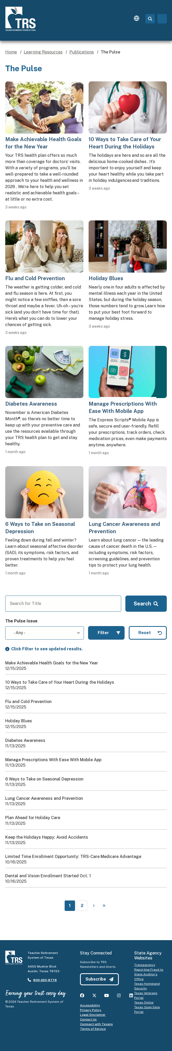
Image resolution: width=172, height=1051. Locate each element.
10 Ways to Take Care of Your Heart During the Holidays (59, 682)
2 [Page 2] (82, 905)
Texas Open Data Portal (147, 1009)
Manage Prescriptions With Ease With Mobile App (53, 759)
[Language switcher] (136, 19)
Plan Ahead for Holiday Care (32, 817)
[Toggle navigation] (162, 18)
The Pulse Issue (21, 620)
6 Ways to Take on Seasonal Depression (44, 779)
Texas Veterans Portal (145, 995)
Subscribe (99, 979)
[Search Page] (150, 18)
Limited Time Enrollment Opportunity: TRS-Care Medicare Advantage (73, 856)
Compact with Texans (96, 1024)
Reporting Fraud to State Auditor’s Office (148, 974)
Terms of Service (93, 1029)
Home (11, 52)
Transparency (144, 965)
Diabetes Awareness (25, 740)
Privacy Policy (90, 1010)
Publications (81, 52)
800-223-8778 (45, 980)
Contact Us (88, 1019)
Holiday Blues (18, 720)
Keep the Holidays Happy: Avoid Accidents (46, 837)
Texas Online (143, 1002)
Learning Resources (43, 52)
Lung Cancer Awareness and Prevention (44, 798)
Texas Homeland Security (147, 986)
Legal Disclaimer (93, 1015)
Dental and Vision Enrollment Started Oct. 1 (48, 875)
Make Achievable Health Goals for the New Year (51, 662)
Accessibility (90, 1005)
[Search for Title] (63, 604)
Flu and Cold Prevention (28, 701)
